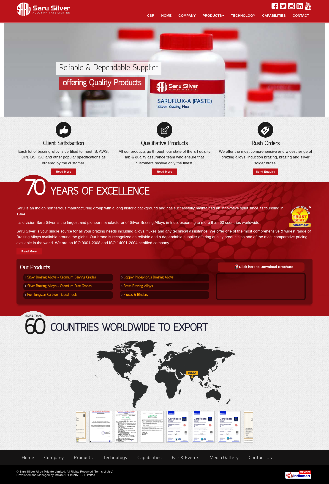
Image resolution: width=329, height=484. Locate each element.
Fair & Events (185, 458)
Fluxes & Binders (136, 294)
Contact (301, 15)
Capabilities (274, 15)
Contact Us (260, 458)
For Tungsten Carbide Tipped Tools (52, 294)
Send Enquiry (265, 171)
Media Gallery (224, 458)
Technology (243, 15)
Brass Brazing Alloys (138, 286)
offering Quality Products (102, 83)
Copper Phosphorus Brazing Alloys (148, 277)
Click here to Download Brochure (266, 267)
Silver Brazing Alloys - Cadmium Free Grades (59, 286)
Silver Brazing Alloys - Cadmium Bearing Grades (61, 277)
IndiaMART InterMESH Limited (74, 475)
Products (213, 15)
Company (187, 15)
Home (166, 15)
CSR (151, 15)
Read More (63, 171)
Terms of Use (103, 471)
